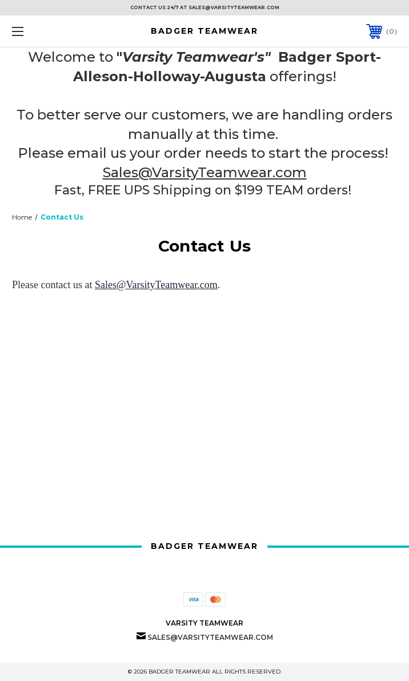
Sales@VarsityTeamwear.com (205, 172)
